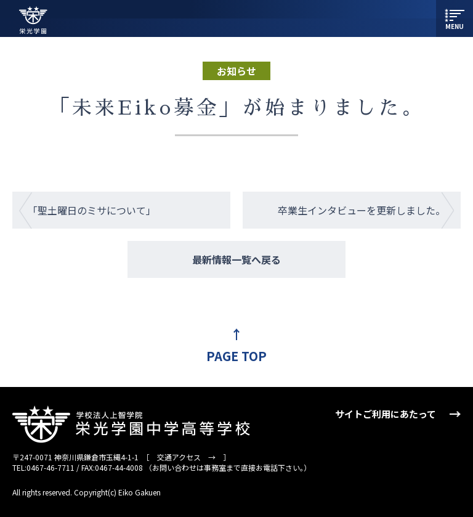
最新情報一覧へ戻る (236, 259)
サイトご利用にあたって (385, 413)
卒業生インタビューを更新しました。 (361, 210)
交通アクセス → (186, 457)
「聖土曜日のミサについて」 (92, 210)
